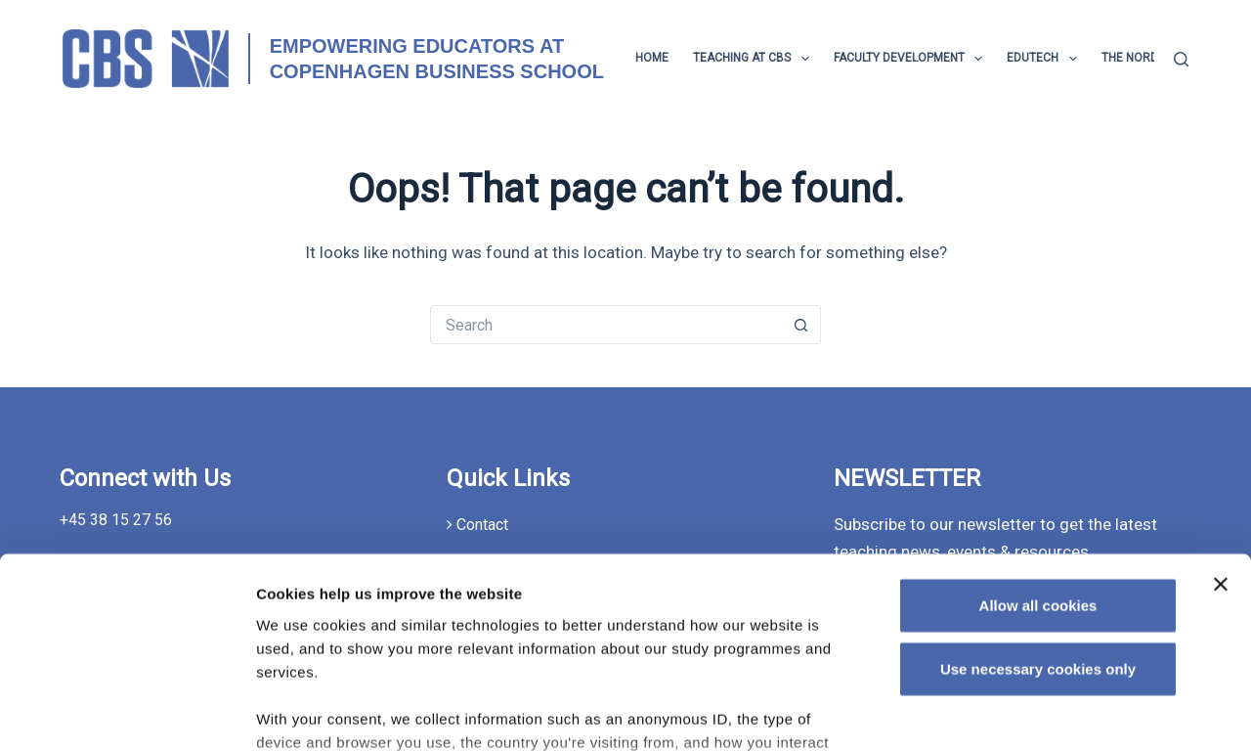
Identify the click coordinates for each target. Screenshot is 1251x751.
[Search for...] (606, 324)
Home (652, 58)
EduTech (1045, 58)
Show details (1021, 712)
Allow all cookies (1038, 452)
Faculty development (912, 58)
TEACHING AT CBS (754, 58)
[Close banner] (1221, 431)
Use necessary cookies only (1038, 516)
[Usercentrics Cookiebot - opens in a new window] (126, 713)
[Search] (1181, 59)
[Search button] (801, 324)
